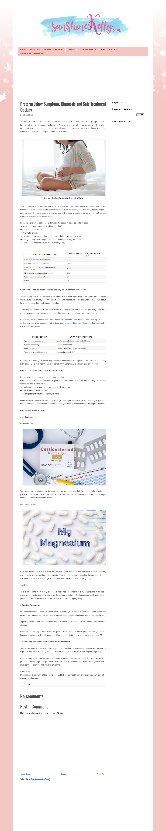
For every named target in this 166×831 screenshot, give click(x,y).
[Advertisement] (83, 78)
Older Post (101, 774)
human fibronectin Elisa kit (78, 323)
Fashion (59, 50)
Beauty (47, 50)
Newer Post (25, 774)
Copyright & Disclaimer (32, 54)
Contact (113, 50)
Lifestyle (35, 50)
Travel (71, 50)
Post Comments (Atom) (40, 779)
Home (23, 50)
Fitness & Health (87, 50)
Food (102, 50)
